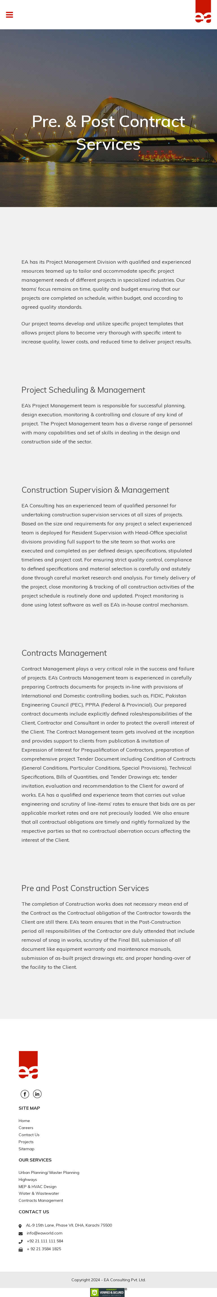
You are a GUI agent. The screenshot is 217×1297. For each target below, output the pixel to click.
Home (24, 1120)
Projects (26, 1141)
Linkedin (37, 1094)
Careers (26, 1127)
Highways (28, 1179)
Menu (22, 14)
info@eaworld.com (44, 1233)
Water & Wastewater (39, 1193)
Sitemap (26, 1148)
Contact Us (29, 1134)
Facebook (25, 1094)
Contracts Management (41, 1200)
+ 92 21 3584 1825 (44, 1248)
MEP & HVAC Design (38, 1186)
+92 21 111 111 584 (45, 1240)
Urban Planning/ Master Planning (49, 1172)
